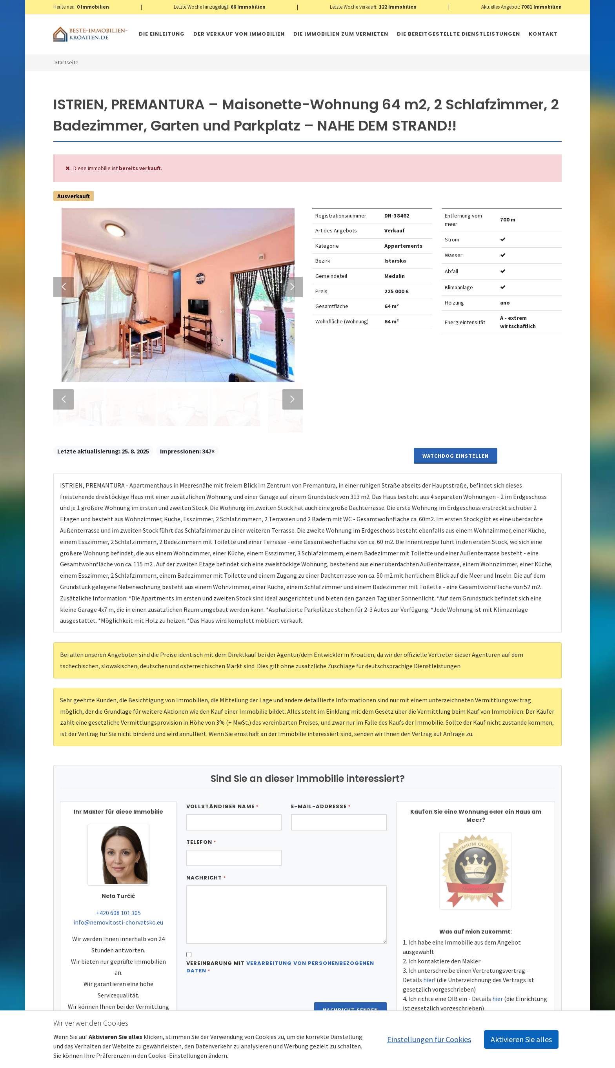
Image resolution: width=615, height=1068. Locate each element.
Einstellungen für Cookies (429, 1039)
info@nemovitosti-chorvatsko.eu (118, 910)
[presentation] (246, 987)
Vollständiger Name (222, 794)
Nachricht (206, 865)
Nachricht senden (350, 997)
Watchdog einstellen (455, 443)
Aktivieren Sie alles (521, 1039)
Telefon (201, 829)
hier (428, 967)
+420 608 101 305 (118, 900)
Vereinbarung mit (280, 954)
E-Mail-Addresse (321, 794)
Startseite (66, 62)
